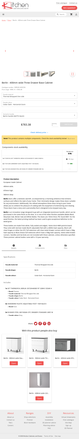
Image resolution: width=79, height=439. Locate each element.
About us (10, 417)
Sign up (68, 425)
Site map (57, 436)
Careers (10, 425)
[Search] (61, 14)
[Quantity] (55, 124)
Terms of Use (48, 436)
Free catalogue (61, 3)
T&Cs (10, 423)
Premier (30, 420)
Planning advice (49, 425)
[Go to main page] (21, 5)
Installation (49, 420)
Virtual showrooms (68, 417)
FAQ (49, 428)
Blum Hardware (30, 423)
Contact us (73, 3)
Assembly (49, 417)
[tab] (14, 247)
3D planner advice (49, 423)
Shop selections (30, 417)
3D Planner (68, 428)
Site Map (68, 423)
